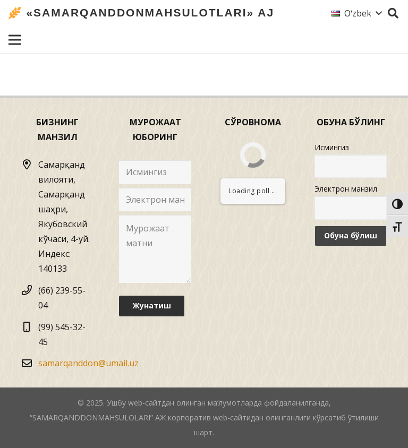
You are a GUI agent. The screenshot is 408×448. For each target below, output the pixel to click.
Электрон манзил (345, 189)
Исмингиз (331, 147)
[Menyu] (15, 40)
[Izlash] (393, 13)
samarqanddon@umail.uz (88, 363)
